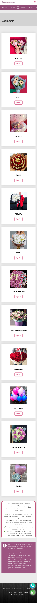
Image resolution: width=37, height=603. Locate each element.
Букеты (4, 7)
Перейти (18, 63)
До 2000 (13, 7)
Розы (30, 7)
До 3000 (22, 7)
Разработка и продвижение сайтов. (18, 588)
